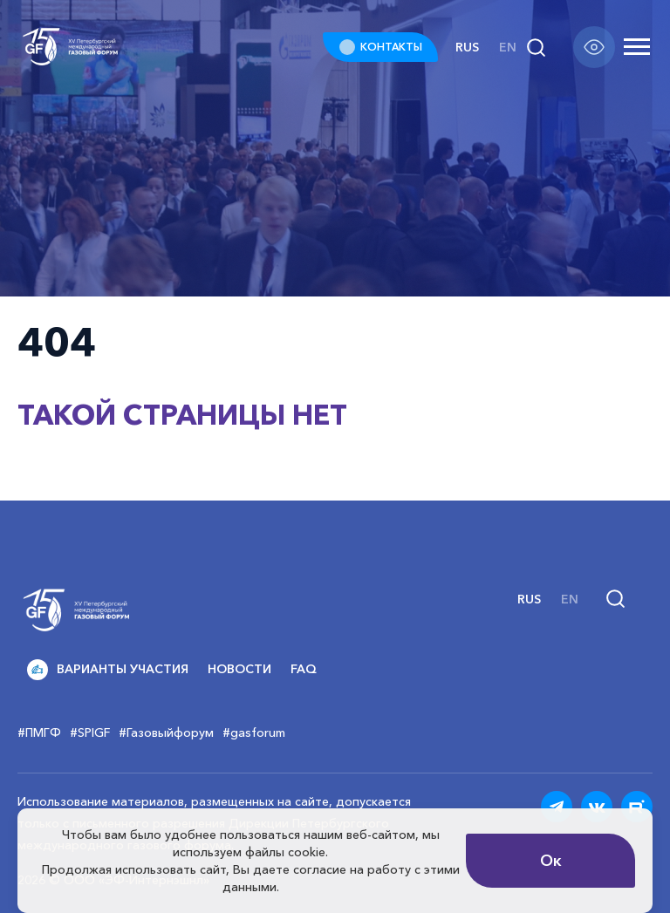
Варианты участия (107, 669)
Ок (551, 860)
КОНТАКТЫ (391, 46)
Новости (239, 669)
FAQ (304, 669)
